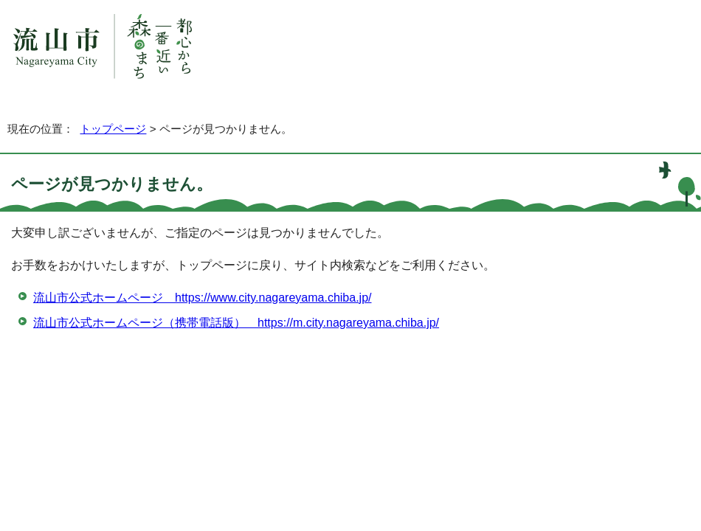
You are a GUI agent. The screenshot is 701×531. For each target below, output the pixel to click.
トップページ (113, 128)
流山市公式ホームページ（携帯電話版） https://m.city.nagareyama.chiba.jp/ (236, 322)
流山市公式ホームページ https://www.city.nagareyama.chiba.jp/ (202, 297)
